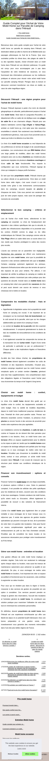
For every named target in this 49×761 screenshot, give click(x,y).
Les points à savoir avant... (11, 715)
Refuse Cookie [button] (13, 754)
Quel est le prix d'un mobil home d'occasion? (22, 690)
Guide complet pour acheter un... (13, 724)
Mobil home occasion (23, 35)
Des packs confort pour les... (12, 710)
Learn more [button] (21, 748)
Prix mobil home (24, 33)
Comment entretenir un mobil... (13, 729)
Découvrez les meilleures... (12, 738)
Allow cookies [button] (30, 754)
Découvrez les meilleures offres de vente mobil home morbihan (23, 662)
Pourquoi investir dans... (11, 705)
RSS (44, 754)
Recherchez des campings (11, 254)
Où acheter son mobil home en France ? (21, 685)
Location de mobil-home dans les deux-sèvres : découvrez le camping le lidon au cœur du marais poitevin (37, 646)
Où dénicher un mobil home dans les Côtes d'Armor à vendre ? (9, 643)
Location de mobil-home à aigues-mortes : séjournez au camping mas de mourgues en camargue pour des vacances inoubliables (22, 668)
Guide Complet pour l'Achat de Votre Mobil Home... (23, 38)
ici (20, 128)
